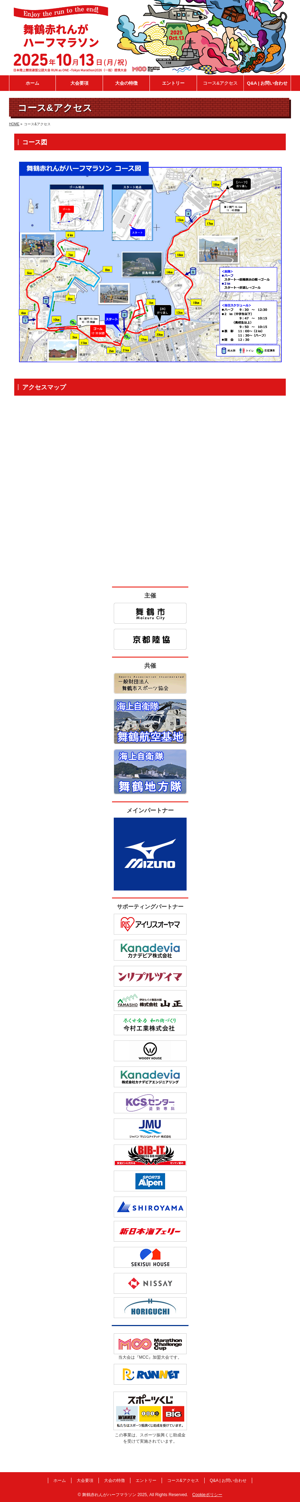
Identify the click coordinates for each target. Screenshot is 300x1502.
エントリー (146, 1480)
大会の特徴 (114, 1480)
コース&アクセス (183, 1480)
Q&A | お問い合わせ (228, 1480)
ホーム (59, 1480)
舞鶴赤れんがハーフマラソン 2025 (114, 1494)
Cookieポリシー (207, 1494)
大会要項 (85, 1480)
